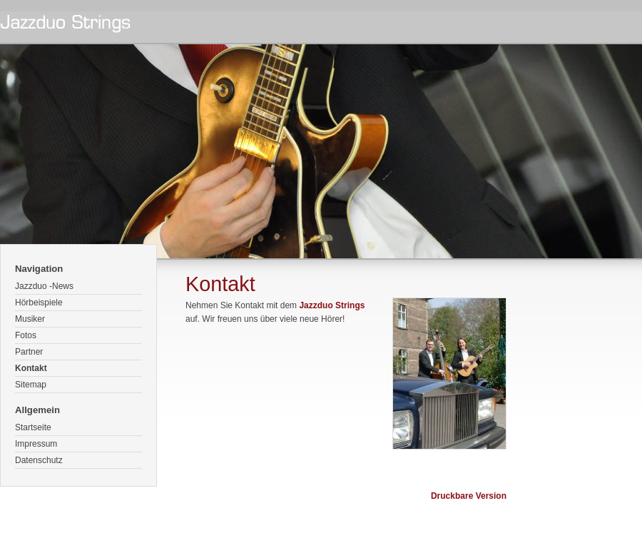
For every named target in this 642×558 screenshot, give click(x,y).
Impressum (36, 444)
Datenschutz (39, 460)
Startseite (33, 427)
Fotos (25, 335)
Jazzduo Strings (332, 305)
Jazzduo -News (44, 286)
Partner (29, 352)
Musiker (30, 319)
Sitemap (30, 385)
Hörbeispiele (39, 303)
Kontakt (31, 368)
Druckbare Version (468, 496)
